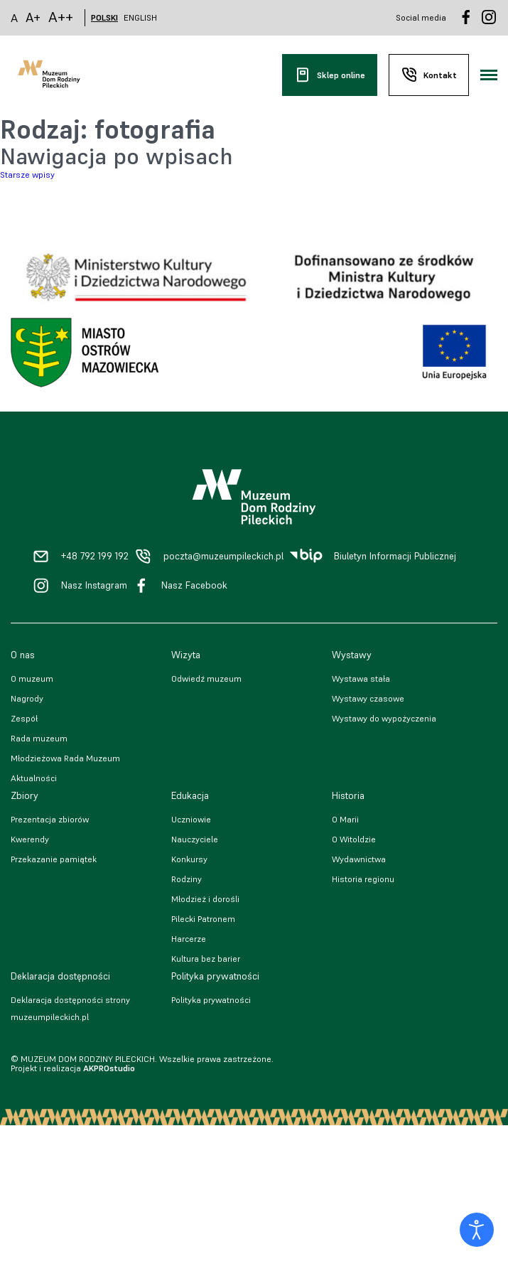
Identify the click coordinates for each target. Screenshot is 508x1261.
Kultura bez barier (205, 958)
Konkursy (189, 859)
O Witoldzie (354, 839)
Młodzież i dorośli (205, 899)
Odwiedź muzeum (206, 678)
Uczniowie (191, 819)
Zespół (24, 718)
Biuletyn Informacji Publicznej (395, 556)
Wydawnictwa (359, 859)
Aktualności (34, 778)
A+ (33, 17)
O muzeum (32, 678)
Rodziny (186, 879)
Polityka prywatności (211, 999)
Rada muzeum (39, 738)
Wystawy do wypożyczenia (384, 718)
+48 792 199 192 (95, 556)
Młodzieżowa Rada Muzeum (65, 758)
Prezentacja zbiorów (50, 819)
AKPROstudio (109, 1068)
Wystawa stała (361, 678)
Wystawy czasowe (368, 698)
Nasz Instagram (94, 585)
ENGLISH (140, 18)
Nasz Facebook (194, 585)
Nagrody (27, 698)
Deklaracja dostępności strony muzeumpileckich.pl (70, 1008)
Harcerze (188, 938)
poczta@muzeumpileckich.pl (223, 556)
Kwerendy (30, 839)
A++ (60, 17)
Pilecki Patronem (203, 918)
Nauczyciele (194, 839)
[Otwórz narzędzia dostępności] (477, 1230)
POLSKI (104, 18)
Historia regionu (363, 879)
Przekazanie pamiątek (54, 859)
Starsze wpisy (27, 174)
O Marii (345, 819)
